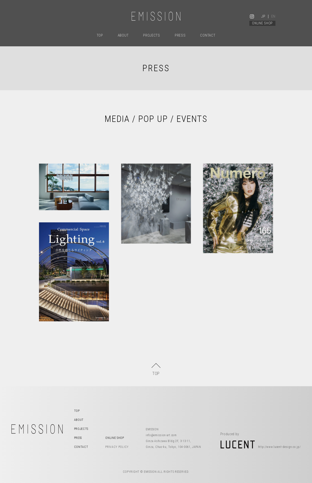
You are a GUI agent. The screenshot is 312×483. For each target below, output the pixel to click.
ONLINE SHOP (262, 23)
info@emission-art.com (161, 435)
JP (263, 16)
